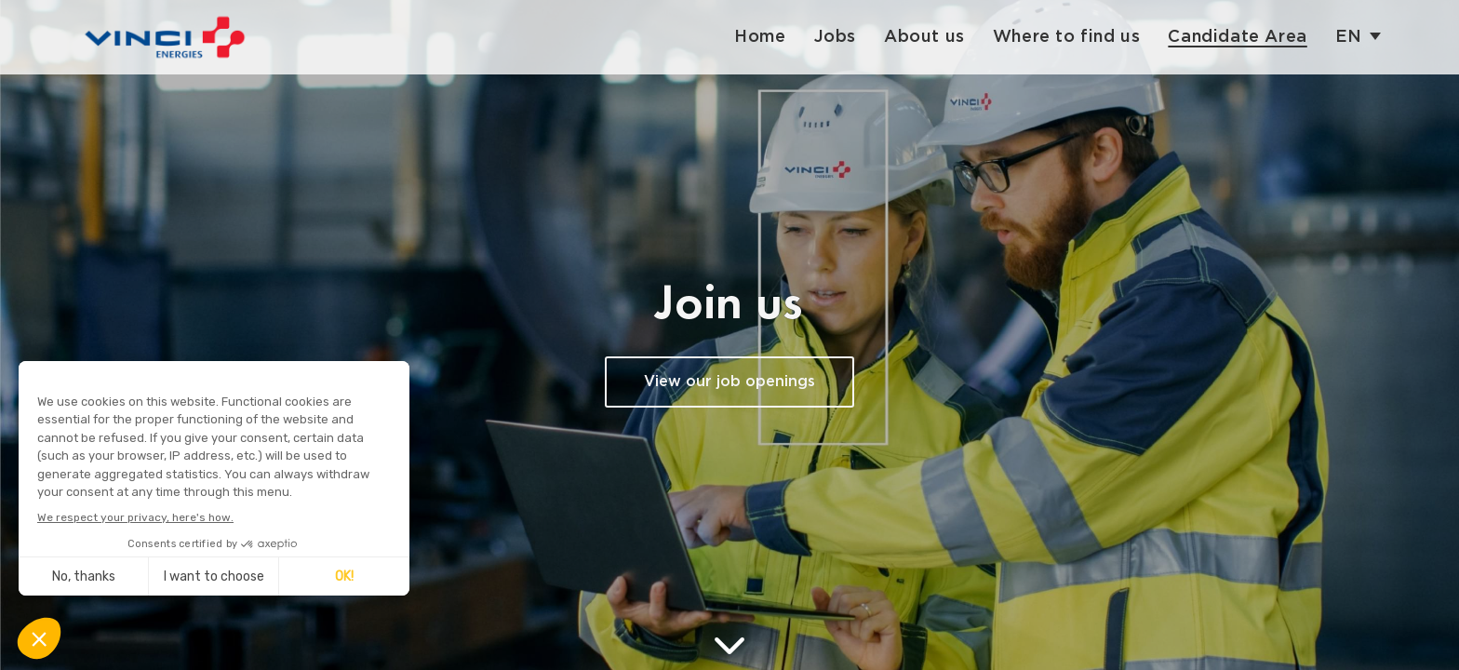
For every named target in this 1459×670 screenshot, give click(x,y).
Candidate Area (1237, 37)
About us (924, 37)
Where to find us (1067, 37)
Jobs (835, 37)
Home (759, 37)
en (1348, 37)
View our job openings (729, 382)
